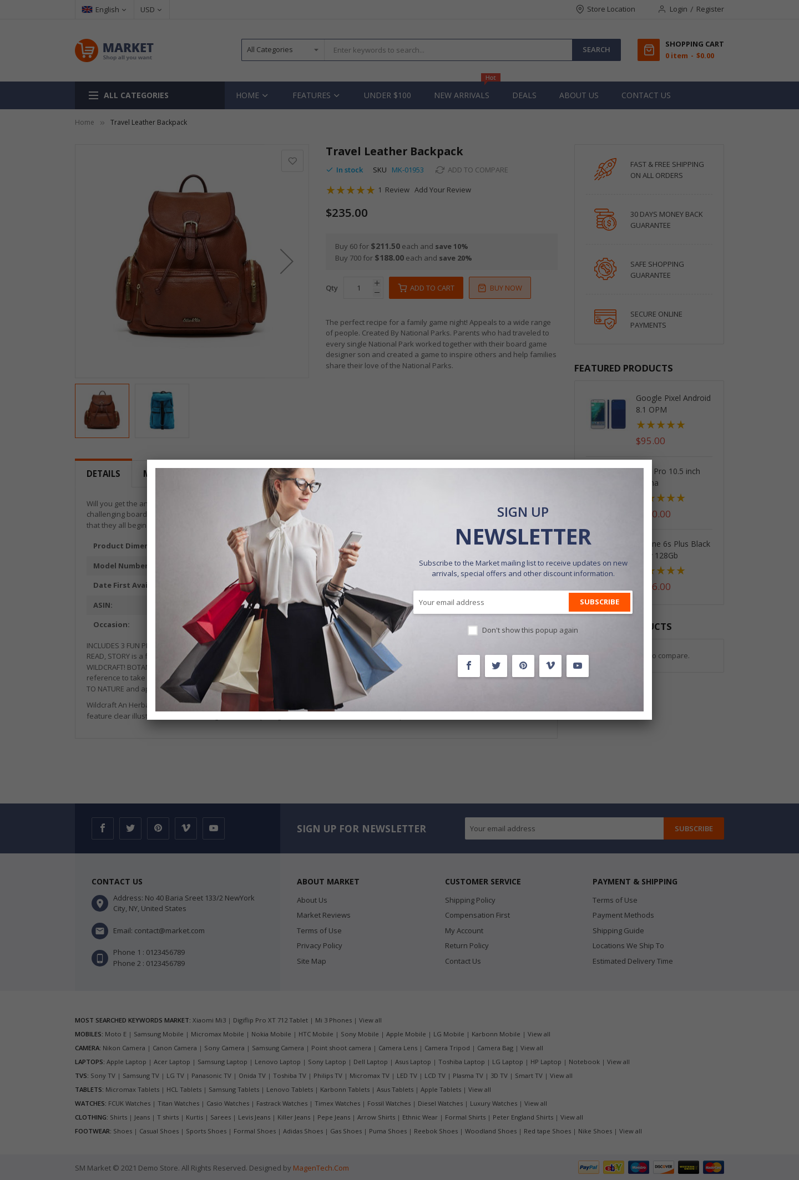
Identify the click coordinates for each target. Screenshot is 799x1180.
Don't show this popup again (530, 630)
